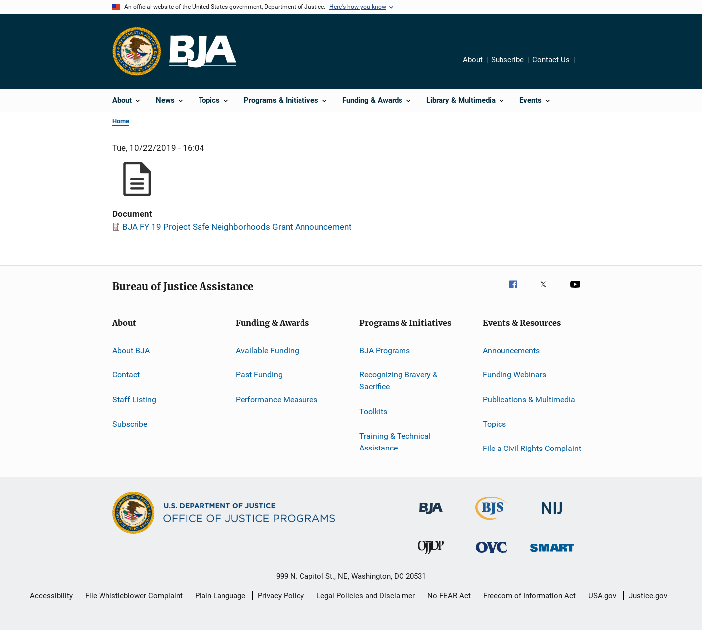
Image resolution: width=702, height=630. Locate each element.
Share (590, 67)
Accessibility (51, 595)
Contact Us (551, 59)
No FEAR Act (449, 595)
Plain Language (220, 595)
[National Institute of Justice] (552, 516)
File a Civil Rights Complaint (532, 448)
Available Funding (267, 350)
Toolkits (373, 411)
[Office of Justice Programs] (136, 51)
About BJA (131, 350)
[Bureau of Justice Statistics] (491, 521)
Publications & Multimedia (529, 399)
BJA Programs (384, 350)
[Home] (202, 51)
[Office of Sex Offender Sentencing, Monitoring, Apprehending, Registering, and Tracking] (552, 553)
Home (120, 121)
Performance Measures (276, 399)
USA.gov (602, 595)
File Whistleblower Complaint (134, 595)
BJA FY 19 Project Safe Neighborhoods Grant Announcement (237, 227)
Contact (126, 374)
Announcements (511, 350)
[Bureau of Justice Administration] (431, 515)
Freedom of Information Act (529, 595)
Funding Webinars (514, 374)
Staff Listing (134, 399)
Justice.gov (648, 595)
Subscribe (507, 59)
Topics (494, 424)
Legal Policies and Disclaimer (365, 595)
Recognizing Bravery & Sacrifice (398, 380)
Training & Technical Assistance (395, 441)
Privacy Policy (281, 595)
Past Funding (259, 374)
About (473, 59)
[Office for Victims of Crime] (491, 554)
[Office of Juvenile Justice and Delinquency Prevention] (431, 555)
